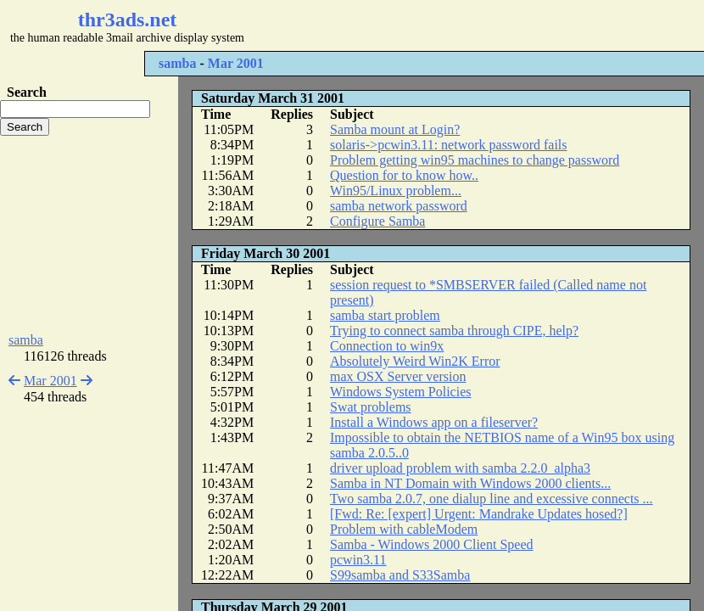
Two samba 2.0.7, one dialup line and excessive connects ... (491, 498)
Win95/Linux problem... (395, 190)
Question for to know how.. (404, 175)
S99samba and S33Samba (400, 575)
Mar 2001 (236, 63)
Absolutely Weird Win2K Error (415, 361)
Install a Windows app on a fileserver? (434, 422)
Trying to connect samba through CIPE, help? (454, 330)
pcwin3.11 (358, 559)
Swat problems (370, 407)
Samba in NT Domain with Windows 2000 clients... (470, 483)
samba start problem (385, 315)
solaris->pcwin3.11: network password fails (448, 144)
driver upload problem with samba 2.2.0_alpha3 (460, 468)
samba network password (398, 206)
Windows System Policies (400, 391)
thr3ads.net (127, 19)
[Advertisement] (89, 234)
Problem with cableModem (404, 529)
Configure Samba (377, 221)
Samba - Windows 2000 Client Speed (431, 544)
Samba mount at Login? (395, 129)
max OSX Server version (398, 376)
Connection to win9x (387, 346)
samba (177, 63)
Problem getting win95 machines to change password (474, 160)
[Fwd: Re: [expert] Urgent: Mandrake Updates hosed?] (479, 514)
